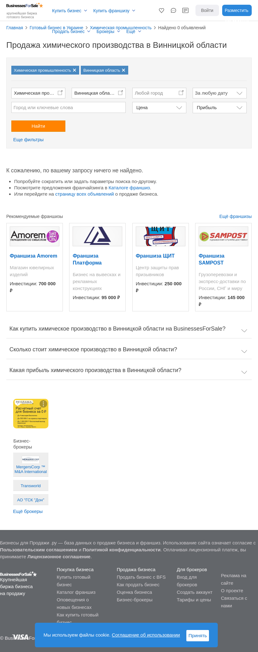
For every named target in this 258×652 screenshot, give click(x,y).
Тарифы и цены (194, 599)
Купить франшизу (111, 10)
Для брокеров (192, 569)
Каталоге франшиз (129, 187)
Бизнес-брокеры (135, 599)
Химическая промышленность (39, 93)
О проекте (232, 590)
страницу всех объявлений (84, 194)
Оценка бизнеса (134, 592)
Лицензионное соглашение (59, 556)
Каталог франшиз (76, 592)
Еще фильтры (28, 139)
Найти (38, 126)
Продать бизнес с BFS (141, 577)
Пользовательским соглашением (38, 549)
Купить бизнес (66, 10)
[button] (161, 10)
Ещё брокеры (28, 511)
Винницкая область (95, 93)
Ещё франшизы (235, 216)
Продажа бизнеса (136, 569)
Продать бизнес (68, 31)
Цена (142, 107)
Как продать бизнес (138, 584)
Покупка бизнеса (75, 569)
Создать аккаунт (194, 592)
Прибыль (207, 107)
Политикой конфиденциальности (122, 549)
